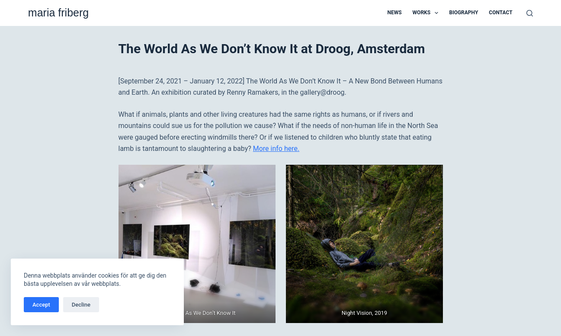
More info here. (276, 148)
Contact (500, 13)
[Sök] (529, 13)
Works (427, 13)
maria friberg (58, 12)
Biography (463, 13)
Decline (81, 304)
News (395, 13)
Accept (41, 304)
